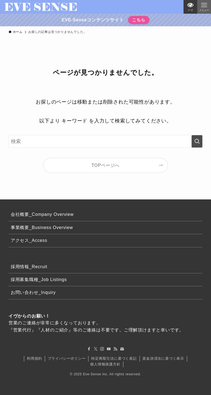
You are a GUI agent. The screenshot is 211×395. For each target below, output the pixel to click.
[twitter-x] (95, 349)
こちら (138, 20)
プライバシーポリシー (67, 358)
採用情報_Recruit (29, 266)
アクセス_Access (29, 240)
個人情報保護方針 (105, 364)
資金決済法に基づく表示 (163, 358)
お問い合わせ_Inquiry (33, 292)
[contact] (122, 349)
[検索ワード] (106, 141)
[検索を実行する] (196, 141)
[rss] (115, 349)
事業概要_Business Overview (42, 227)
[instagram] (102, 349)
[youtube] (108, 349)
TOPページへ (105, 165)
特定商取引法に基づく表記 (114, 358)
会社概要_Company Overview (42, 214)
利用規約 (34, 358)
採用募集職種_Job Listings (39, 279)
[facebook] (89, 349)
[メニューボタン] (204, 7)
